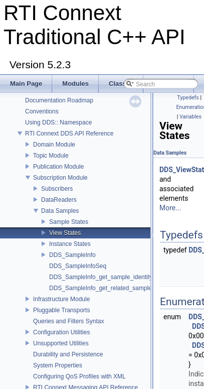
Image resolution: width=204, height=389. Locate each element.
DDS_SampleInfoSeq (77, 266)
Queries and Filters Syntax (68, 321)
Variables (190, 116)
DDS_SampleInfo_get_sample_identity (100, 277)
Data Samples (60, 210)
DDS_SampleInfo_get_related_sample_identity (111, 288)
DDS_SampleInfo (72, 254)
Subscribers (57, 188)
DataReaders (59, 199)
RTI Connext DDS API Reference (69, 133)
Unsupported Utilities (61, 343)
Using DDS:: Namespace (58, 122)
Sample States (68, 221)
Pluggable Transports (61, 310)
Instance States (70, 243)
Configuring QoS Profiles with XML (79, 376)
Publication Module (58, 166)
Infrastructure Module (61, 299)
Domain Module (54, 144)
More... (170, 208)
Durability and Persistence (68, 354)
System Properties (57, 365)
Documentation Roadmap (59, 100)
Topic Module (51, 155)
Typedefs (188, 97)
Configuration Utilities (61, 332)
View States (65, 232)
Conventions (42, 111)
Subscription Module (60, 177)
